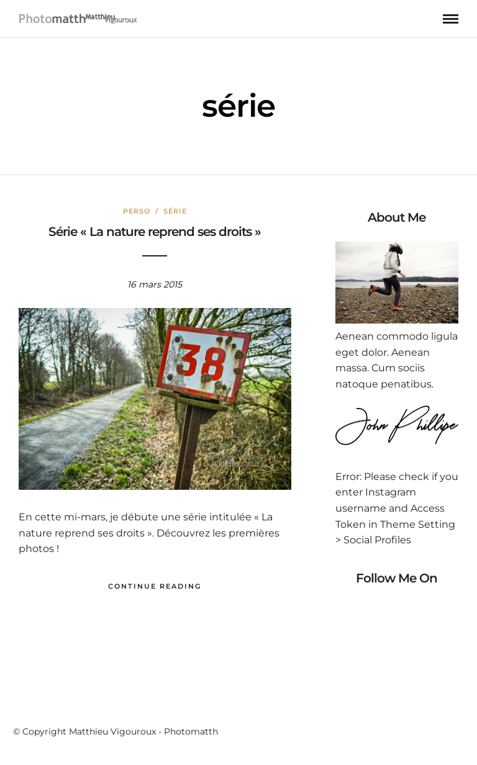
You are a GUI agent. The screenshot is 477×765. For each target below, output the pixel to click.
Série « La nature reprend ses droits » (154, 231)
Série (175, 211)
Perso (136, 211)
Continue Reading (154, 586)
